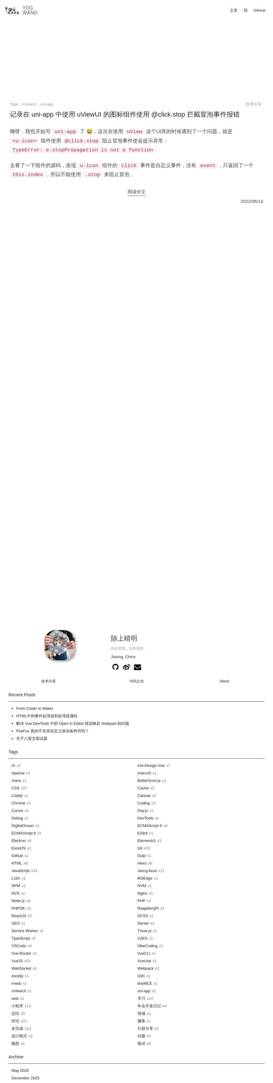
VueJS (17, 961)
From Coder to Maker (34, 708)
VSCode (18, 946)
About (224, 681)
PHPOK (18, 908)
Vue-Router (21, 953)
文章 (234, 10)
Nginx (142, 893)
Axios (16, 780)
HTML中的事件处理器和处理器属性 (46, 716)
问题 (141, 1036)
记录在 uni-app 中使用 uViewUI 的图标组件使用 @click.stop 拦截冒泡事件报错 (124, 114)
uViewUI (29, 104)
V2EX (142, 938)
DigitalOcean (22, 825)
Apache (18, 773)
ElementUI (147, 840)
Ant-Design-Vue (151, 765)
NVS (15, 893)
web (15, 998)
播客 (141, 1021)
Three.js (145, 931)
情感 (141, 1013)
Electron (18, 840)
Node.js (18, 900)
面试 (141, 1043)
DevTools (145, 818)
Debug (17, 818)
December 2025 (26, 1078)
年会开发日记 (149, 1006)
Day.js (143, 810)
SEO (15, 923)
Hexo (142, 863)
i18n (141, 976)
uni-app (46, 104)
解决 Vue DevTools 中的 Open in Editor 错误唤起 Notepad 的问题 (72, 723)
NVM (142, 885)
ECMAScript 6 (150, 825)
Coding (144, 803)
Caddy (17, 795)
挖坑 (15, 1021)
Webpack (146, 968)
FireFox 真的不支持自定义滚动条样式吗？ (52, 731)
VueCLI (144, 953)
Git (140, 848)
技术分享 (253, 104)
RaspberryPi (148, 908)
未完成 (17, 1028)
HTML (16, 863)
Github (17, 855)
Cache (143, 788)
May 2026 (20, 1070)
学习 (141, 998)
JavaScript (20, 870)
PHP (142, 900)
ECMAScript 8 (23, 833)
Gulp (142, 855)
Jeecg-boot (147, 870)
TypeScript (20, 938)
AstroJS (144, 773)
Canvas (144, 795)
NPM (15, 885)
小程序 (17, 1006)
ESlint (143, 833)
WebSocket (21, 968)
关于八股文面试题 (31, 738)
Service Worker (24, 931)
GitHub (260, 10)
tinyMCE (145, 983)
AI (13, 765)
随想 (15, 1043)
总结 (15, 1013)
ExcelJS (18, 848)
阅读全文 (137, 191)
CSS (15, 788)
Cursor (17, 810)
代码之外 (136, 681)
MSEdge (145, 878)
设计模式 (19, 1036)
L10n (15, 878)
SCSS (143, 916)
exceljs (17, 976)
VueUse (144, 961)
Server (143, 923)
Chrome (18, 803)
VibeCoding (148, 946)
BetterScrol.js (149, 780)
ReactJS (18, 916)
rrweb (16, 983)
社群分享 (145, 1028)
